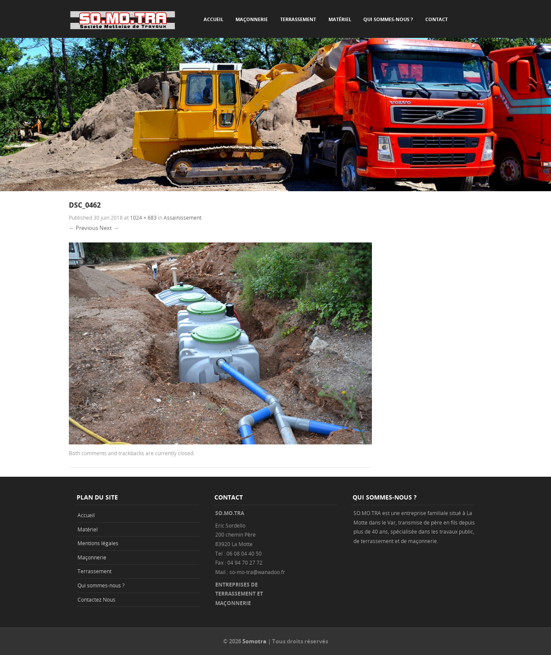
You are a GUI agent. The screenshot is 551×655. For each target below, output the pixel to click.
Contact (436, 19)
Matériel (339, 19)
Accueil (213, 19)
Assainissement (182, 217)
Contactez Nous (96, 599)
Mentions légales (97, 543)
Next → (109, 228)
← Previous (83, 228)
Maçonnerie (251, 19)
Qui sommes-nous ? (388, 19)
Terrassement (298, 19)
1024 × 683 (143, 217)
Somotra (254, 641)
